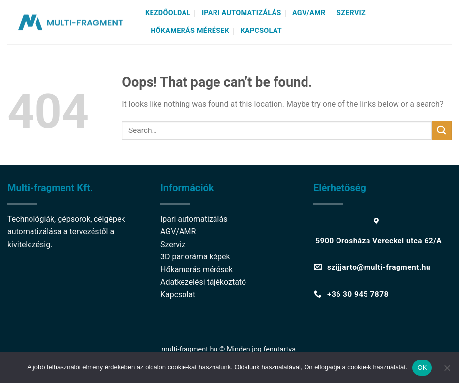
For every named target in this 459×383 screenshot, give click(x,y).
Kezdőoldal (168, 13)
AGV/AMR (309, 13)
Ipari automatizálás (241, 13)
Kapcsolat (261, 31)
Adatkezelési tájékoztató (203, 282)
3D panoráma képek (195, 256)
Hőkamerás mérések (190, 31)
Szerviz (351, 13)
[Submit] (442, 130)
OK (422, 367)
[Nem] (447, 371)
